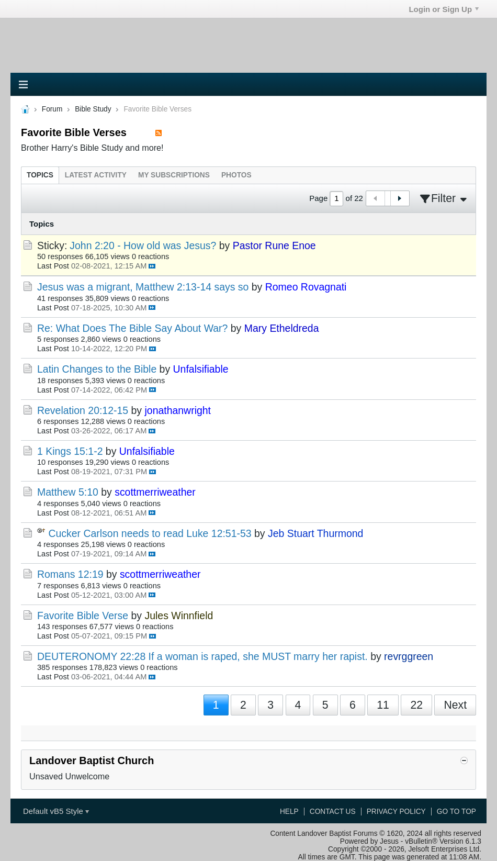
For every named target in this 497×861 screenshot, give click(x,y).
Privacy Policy (396, 811)
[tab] (40, 175)
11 (383, 705)
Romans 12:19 (70, 574)
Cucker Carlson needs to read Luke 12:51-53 (149, 533)
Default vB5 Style (56, 811)
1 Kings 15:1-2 (70, 451)
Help (289, 811)
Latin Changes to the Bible (96, 369)
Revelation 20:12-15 (82, 410)
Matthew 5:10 (67, 492)
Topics (40, 175)
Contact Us (333, 811)
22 (416, 705)
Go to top (456, 811)
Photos (236, 175)
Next (455, 705)
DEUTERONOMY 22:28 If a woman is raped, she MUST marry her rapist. (202, 656)
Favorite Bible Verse (82, 615)
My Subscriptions (174, 175)
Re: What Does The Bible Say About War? (132, 328)
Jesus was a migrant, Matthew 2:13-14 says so (143, 287)
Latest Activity (96, 175)
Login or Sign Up (444, 9)
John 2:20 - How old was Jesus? (143, 245)
